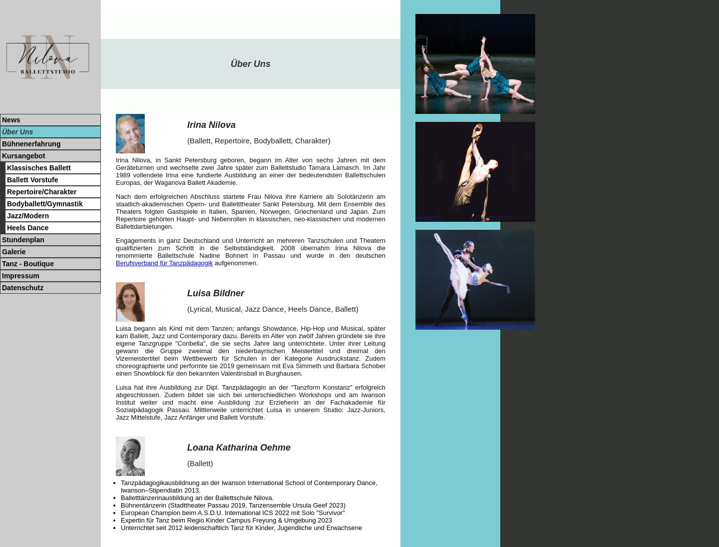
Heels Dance (27, 228)
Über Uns (17, 132)
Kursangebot (23, 156)
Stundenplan (23, 240)
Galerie (13, 252)
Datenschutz (22, 288)
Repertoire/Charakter (41, 192)
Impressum (20, 276)
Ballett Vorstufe (32, 180)
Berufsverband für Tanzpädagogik (164, 263)
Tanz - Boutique (28, 264)
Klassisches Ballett (39, 168)
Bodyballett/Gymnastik (45, 204)
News (11, 120)
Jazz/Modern (28, 216)
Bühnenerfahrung (31, 144)
